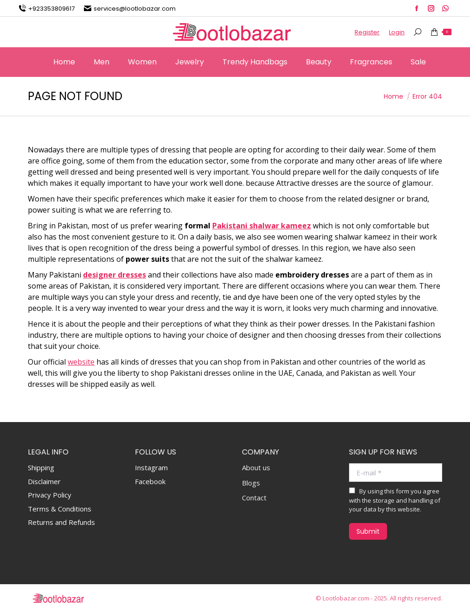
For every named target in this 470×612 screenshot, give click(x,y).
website (81, 362)
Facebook (150, 481)
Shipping (41, 467)
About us (256, 467)
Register (367, 32)
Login (397, 32)
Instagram (151, 467)
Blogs (251, 483)
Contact (254, 497)
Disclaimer (44, 481)
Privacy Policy (49, 494)
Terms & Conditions (59, 508)
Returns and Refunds (61, 522)
